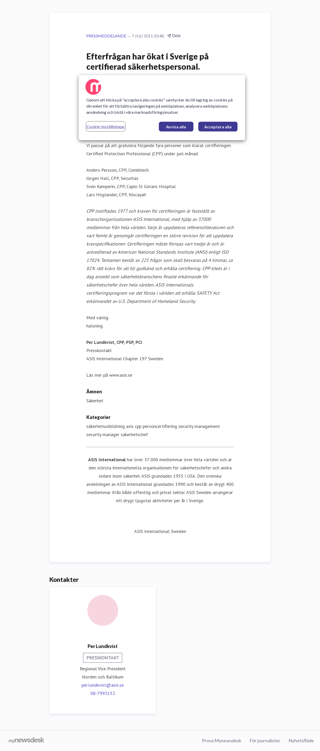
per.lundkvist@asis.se (102, 685)
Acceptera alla (218, 126)
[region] (162, 107)
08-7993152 (102, 693)
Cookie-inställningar (105, 126)
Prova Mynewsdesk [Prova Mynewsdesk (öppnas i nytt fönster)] (221, 740)
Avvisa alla (176, 126)
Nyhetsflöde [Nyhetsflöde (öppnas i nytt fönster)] (301, 740)
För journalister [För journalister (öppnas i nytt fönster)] (265, 740)
